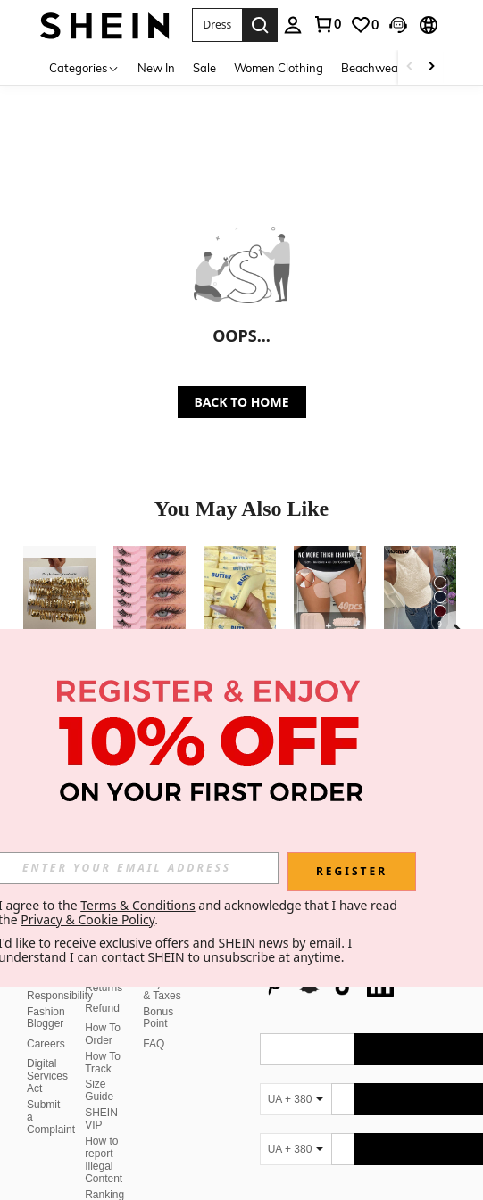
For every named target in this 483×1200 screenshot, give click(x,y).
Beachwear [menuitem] (372, 68)
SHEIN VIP (101, 1097)
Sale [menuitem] (204, 68)
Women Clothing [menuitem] (278, 68)
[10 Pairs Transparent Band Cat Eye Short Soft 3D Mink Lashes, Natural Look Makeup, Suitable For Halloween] (149, 594)
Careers (46, 1022)
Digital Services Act (47, 1054)
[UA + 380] (295, 1078)
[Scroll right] (431, 67)
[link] (326, 24)
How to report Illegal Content (103, 1138)
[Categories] (84, 67)
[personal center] (293, 25)
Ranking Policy (104, 1179)
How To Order (103, 1012)
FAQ (153, 1022)
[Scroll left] (410, 67)
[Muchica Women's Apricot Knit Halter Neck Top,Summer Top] (420, 594)
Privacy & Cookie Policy (87, 919)
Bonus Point (158, 996)
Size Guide (99, 1068)
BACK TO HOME (242, 401)
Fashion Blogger (46, 996)
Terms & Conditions (138, 905)
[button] (217, 25)
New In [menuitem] (156, 68)
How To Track (103, 1041)
